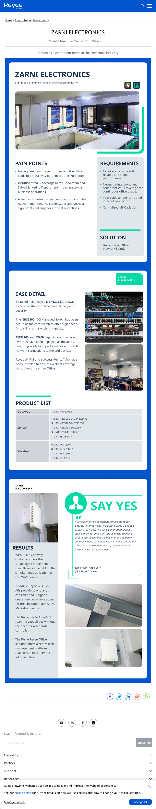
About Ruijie (23, 20)
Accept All (140, 802)
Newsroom (40, 20)
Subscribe (144, 742)
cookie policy (23, 793)
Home (8, 20)
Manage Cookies (15, 802)
